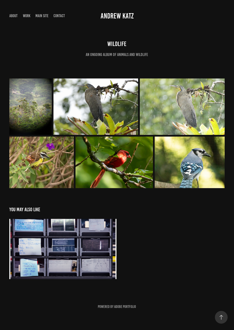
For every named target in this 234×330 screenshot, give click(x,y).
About (13, 16)
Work (26, 16)
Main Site (41, 16)
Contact (59, 16)
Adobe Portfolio (125, 307)
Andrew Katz (117, 16)
